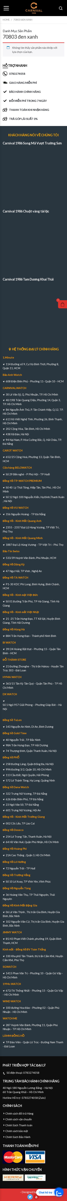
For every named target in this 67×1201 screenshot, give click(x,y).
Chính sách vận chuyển (18, 1119)
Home (6, 19)
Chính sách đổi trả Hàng (19, 1113)
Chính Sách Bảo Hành (17, 1137)
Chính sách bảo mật (16, 1131)
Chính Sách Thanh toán (18, 1125)
